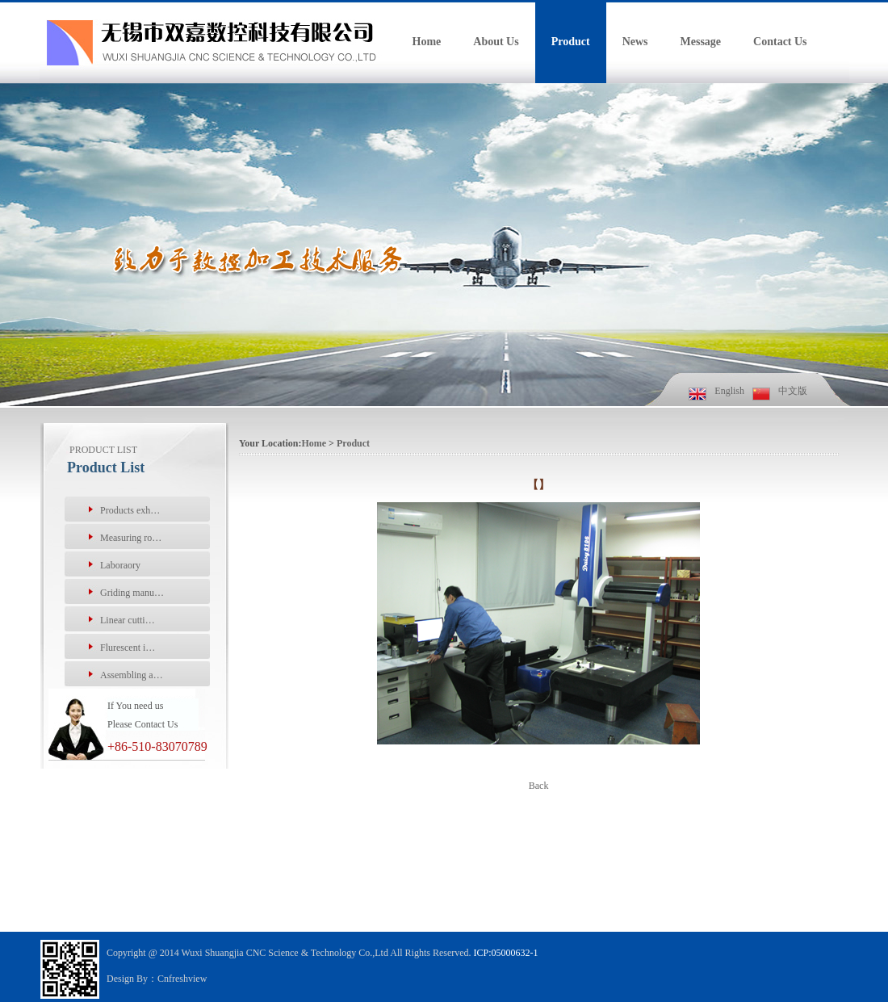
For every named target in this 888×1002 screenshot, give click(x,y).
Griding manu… (132, 592)
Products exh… (130, 510)
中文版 (792, 390)
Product (570, 42)
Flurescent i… (127, 647)
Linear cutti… (127, 620)
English (729, 390)
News (635, 42)
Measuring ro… (130, 537)
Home (427, 42)
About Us (495, 42)
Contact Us (780, 42)
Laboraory (120, 565)
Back (539, 785)
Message (701, 42)
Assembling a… (131, 675)
